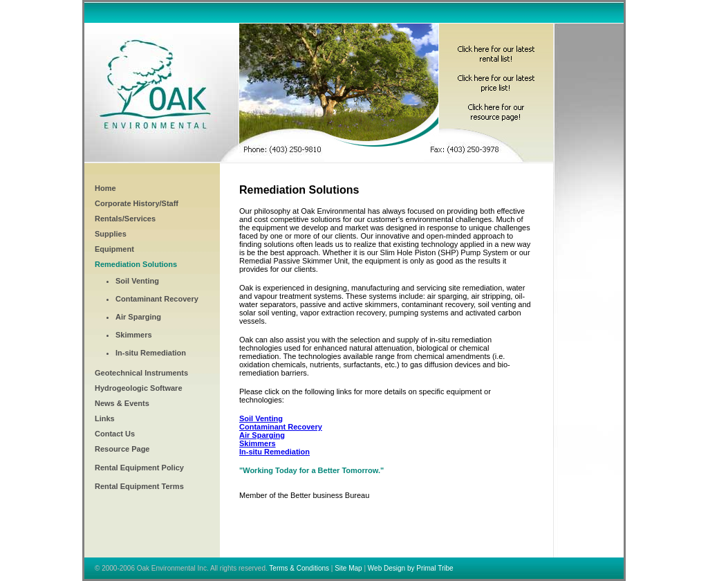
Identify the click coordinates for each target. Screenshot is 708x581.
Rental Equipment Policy (139, 467)
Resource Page (122, 449)
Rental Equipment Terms (139, 486)
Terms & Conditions (299, 568)
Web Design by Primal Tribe (411, 568)
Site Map (348, 568)
